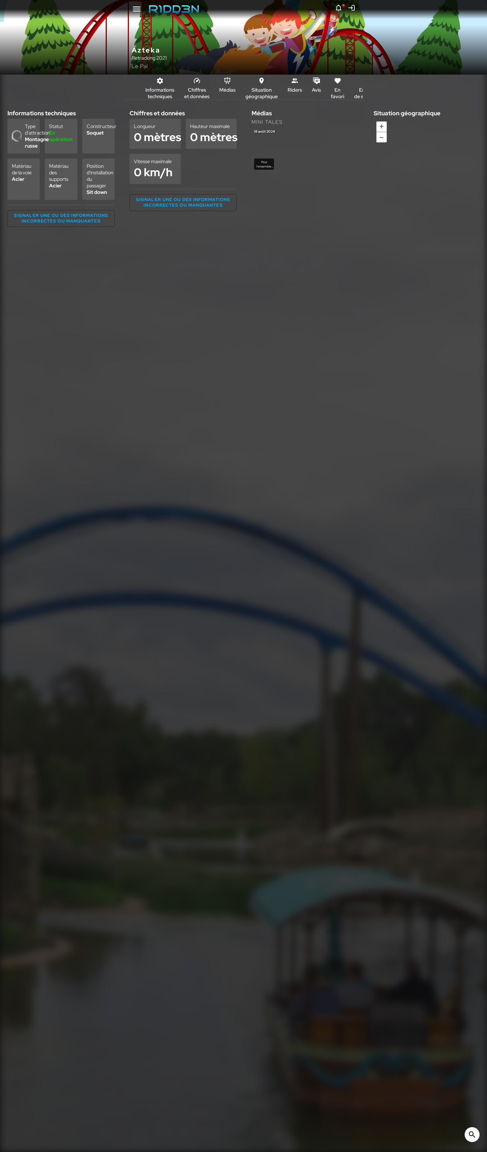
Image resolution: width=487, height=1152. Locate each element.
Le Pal (140, 66)
